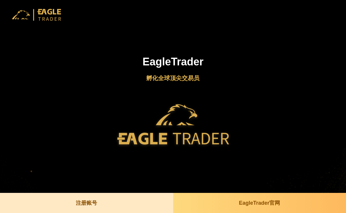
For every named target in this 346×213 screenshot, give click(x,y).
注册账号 (86, 203)
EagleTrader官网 (259, 203)
